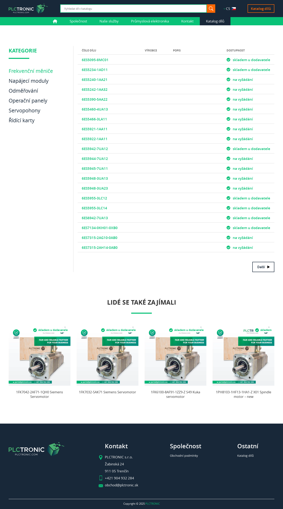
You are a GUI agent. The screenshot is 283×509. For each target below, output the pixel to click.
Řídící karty (22, 120)
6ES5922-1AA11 (95, 138)
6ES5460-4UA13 (95, 109)
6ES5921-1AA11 (95, 129)
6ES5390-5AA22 (95, 99)
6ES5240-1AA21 (95, 79)
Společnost (78, 21)
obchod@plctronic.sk (121, 485)
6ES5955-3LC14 (94, 208)
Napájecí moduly (29, 80)
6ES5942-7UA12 (95, 148)
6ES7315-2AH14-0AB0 (100, 247)
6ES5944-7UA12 (95, 158)
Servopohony (24, 110)
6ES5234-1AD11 (95, 69)
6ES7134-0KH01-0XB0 (100, 227)
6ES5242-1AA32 (95, 89)
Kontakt (187, 21)
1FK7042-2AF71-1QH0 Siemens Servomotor (39, 394)
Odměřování (23, 90)
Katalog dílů (261, 8)
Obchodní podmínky (184, 456)
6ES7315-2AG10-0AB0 (99, 237)
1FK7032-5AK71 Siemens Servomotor (107, 392)
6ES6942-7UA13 (95, 217)
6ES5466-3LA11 (94, 119)
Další (261, 267)
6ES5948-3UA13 (95, 178)
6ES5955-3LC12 (94, 198)
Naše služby (109, 21)
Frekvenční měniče (31, 71)
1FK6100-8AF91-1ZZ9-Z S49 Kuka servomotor (175, 394)
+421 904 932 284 (119, 478)
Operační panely (28, 100)
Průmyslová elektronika (150, 21)
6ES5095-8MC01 (95, 59)
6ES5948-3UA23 (95, 188)
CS (231, 8)
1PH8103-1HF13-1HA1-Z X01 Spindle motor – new (243, 394)
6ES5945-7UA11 (95, 168)
